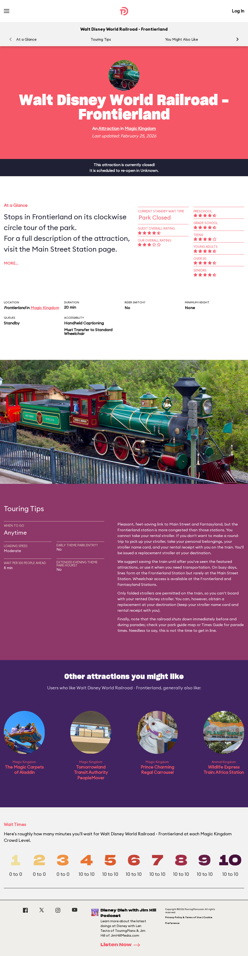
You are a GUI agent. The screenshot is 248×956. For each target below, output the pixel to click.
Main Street (180, 524)
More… (11, 263)
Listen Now (121, 945)
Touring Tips (101, 39)
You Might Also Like (181, 39)
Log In (238, 11)
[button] (237, 39)
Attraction (108, 128)
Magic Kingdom (140, 128)
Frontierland (15, 307)
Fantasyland (211, 524)
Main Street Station (64, 249)
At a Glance (26, 39)
